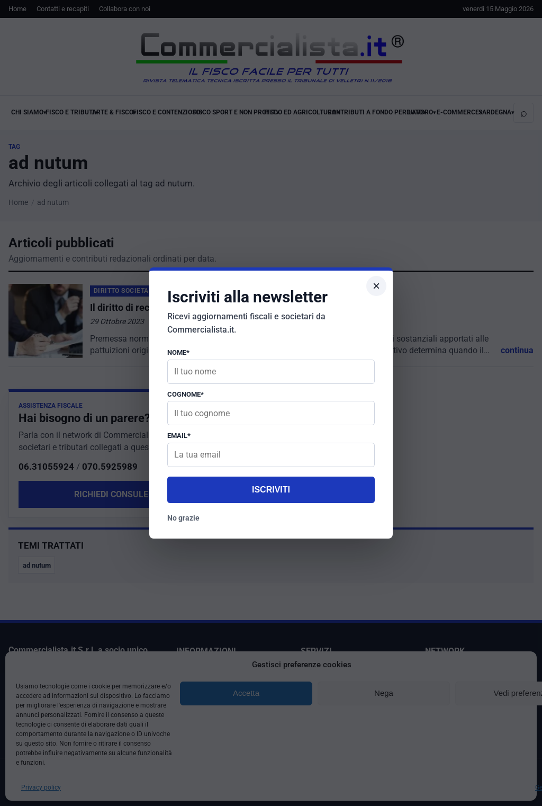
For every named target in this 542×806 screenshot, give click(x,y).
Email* (179, 436)
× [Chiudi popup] (376, 286)
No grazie (183, 518)
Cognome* (185, 394)
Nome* (178, 352)
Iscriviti (271, 489)
